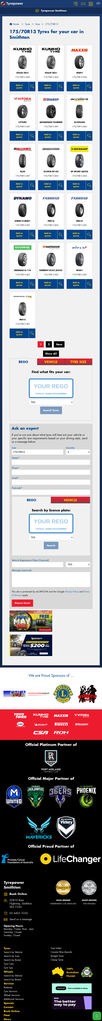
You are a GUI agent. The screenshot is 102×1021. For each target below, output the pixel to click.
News (7, 993)
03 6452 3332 (18, 887)
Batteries (8, 962)
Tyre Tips (8, 942)
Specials (9, 977)
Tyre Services (10, 966)
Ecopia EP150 (51, 171)
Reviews (9, 1002)
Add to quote (19, 86)
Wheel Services (12, 969)
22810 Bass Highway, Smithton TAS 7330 (20, 878)
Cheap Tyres (57, 934)
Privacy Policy (72, 591)
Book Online (12, 985)
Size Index (56, 922)
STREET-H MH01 (22, 221)
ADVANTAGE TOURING (51, 122)
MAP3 (79, 73)
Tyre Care (9, 938)
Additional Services (14, 973)
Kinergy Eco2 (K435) (50, 270)
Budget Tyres (57, 930)
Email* (15, 478)
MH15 (22, 319)
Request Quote (22, 603)
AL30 (22, 171)
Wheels (8, 946)
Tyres (7, 922)
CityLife (22, 122)
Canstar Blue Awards (61, 926)
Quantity (70, 447)
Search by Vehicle (13, 926)
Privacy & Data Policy (21, 1016)
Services (9, 958)
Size (14, 447)
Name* (15, 458)
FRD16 (51, 221)
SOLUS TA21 (22, 73)
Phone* (15, 468)
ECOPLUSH (79, 122)
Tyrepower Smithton (51, 11)
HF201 (79, 270)
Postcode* (17, 488)
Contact (8, 981)
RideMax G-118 (22, 270)
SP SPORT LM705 (79, 171)
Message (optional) (21, 570)
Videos (8, 997)
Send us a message (20, 894)
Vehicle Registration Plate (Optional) (30, 560)
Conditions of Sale (40, 1016)
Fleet (7, 989)
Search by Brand (12, 934)
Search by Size (11, 930)
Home (14, 24)
